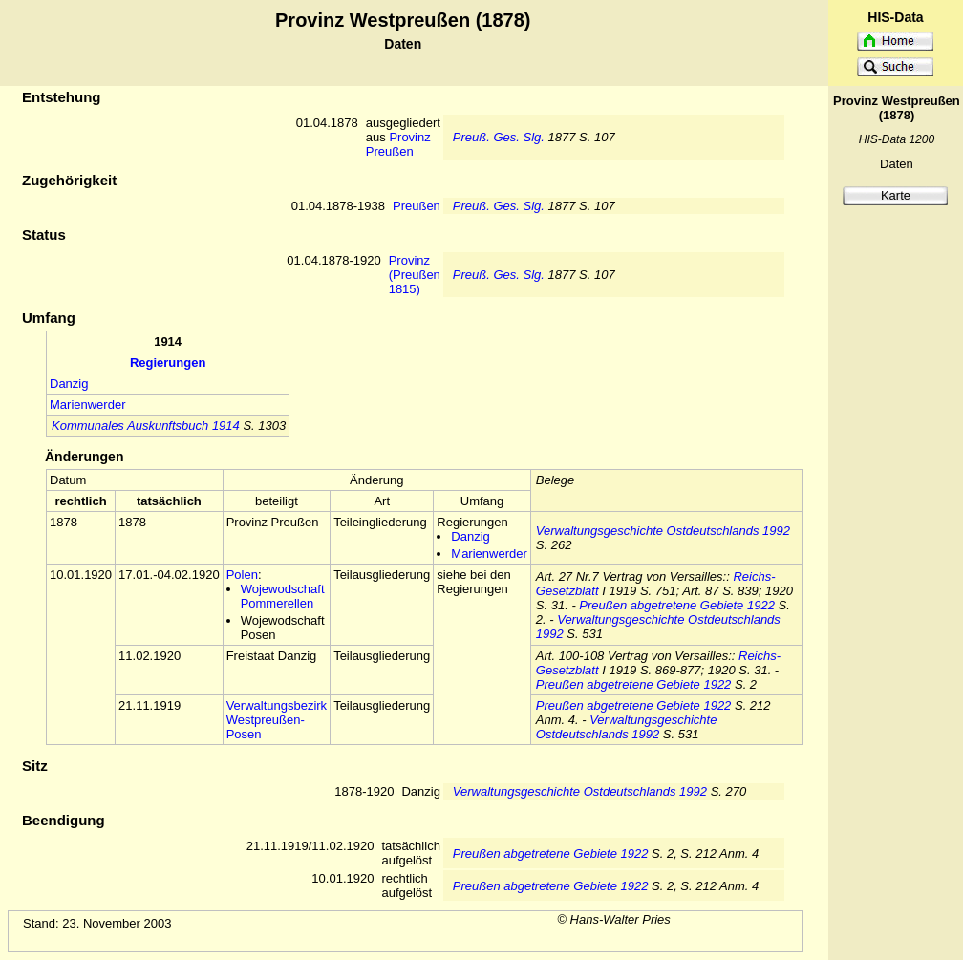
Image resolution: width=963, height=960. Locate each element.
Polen (242, 574)
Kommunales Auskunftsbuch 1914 (146, 425)
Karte (895, 195)
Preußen (416, 206)
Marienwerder (87, 404)
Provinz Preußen (398, 144)
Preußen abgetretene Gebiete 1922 (677, 605)
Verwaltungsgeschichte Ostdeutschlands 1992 (663, 530)
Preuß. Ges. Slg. (499, 137)
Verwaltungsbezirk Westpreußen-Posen (277, 719)
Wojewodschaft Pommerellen (283, 596)
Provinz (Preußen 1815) (414, 274)
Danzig (69, 383)
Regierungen (167, 362)
